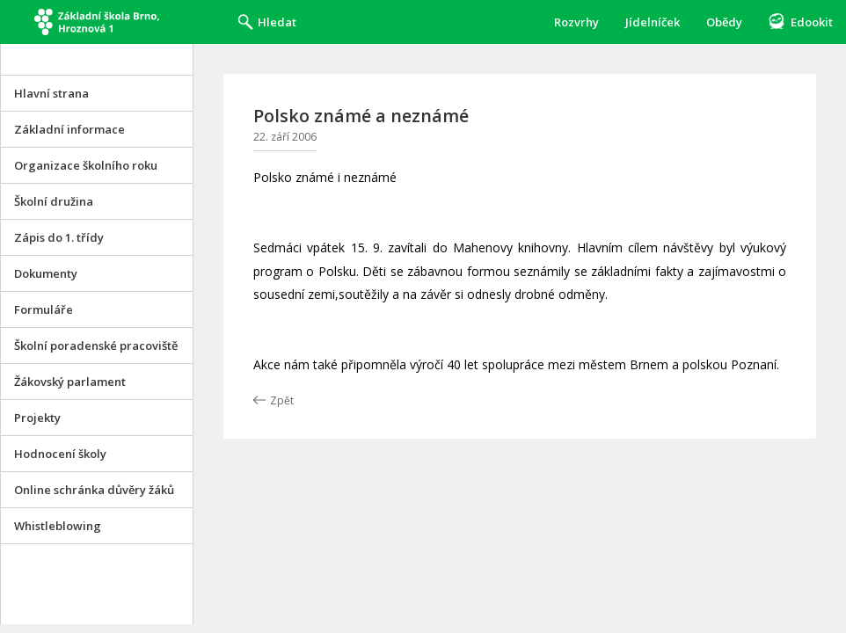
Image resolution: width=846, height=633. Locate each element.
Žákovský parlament (70, 381)
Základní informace (69, 129)
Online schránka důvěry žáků (94, 490)
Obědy (724, 22)
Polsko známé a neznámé (361, 115)
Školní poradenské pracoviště (96, 345)
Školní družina (53, 201)
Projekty (37, 418)
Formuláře (43, 309)
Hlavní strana (51, 93)
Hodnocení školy (60, 454)
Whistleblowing (57, 526)
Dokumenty (45, 273)
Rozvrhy (576, 22)
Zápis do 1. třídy (59, 237)
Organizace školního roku (85, 165)
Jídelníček (652, 22)
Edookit (812, 22)
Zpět (282, 400)
